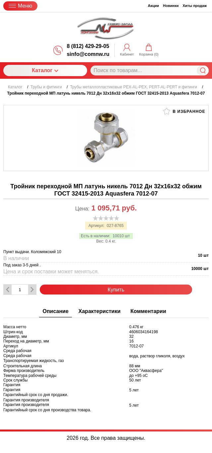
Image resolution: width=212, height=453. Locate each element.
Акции (153, 6)
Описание (55, 311)
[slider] (106, 218)
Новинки (171, 6)
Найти (203, 70)
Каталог (45, 70)
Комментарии (148, 311)
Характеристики (100, 311)
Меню (20, 6)
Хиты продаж (195, 6)
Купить (116, 290)
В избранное (184, 111)
